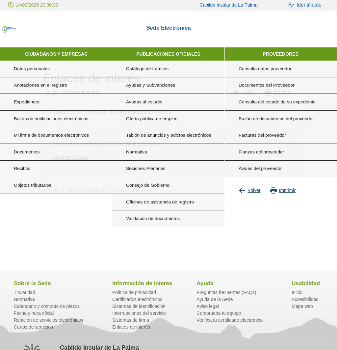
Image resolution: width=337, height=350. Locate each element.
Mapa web (302, 306)
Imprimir (278, 92)
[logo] (32, 29)
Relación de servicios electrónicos (48, 320)
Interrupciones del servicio (139, 313)
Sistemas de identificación (139, 306)
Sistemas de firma (130, 320)
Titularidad (24, 292)
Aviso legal (207, 306)
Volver (244, 92)
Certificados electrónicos (137, 299)
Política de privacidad (134, 292)
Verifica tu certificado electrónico (229, 320)
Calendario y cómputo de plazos (47, 306)
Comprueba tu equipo (218, 313)
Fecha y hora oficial (34, 313)
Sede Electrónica (168, 28)
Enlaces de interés (131, 327)
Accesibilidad (305, 299)
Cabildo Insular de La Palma (223, 5)
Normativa (24, 299)
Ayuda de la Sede (214, 299)
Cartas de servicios (33, 327)
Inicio (52, 92)
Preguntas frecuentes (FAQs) (226, 292)
